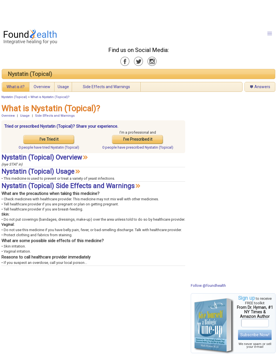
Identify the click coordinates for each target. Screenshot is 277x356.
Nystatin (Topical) (30, 74)
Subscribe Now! (254, 334)
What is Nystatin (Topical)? (50, 97)
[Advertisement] (138, 12)
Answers (262, 86)
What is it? (16, 86)
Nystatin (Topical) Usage (37, 171)
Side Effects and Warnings (106, 86)
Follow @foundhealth (208, 285)
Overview (42, 86)
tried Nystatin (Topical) (49, 147)
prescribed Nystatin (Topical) (137, 147)
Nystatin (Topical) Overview (41, 157)
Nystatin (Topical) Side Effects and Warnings (68, 186)
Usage (63, 86)
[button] (269, 33)
